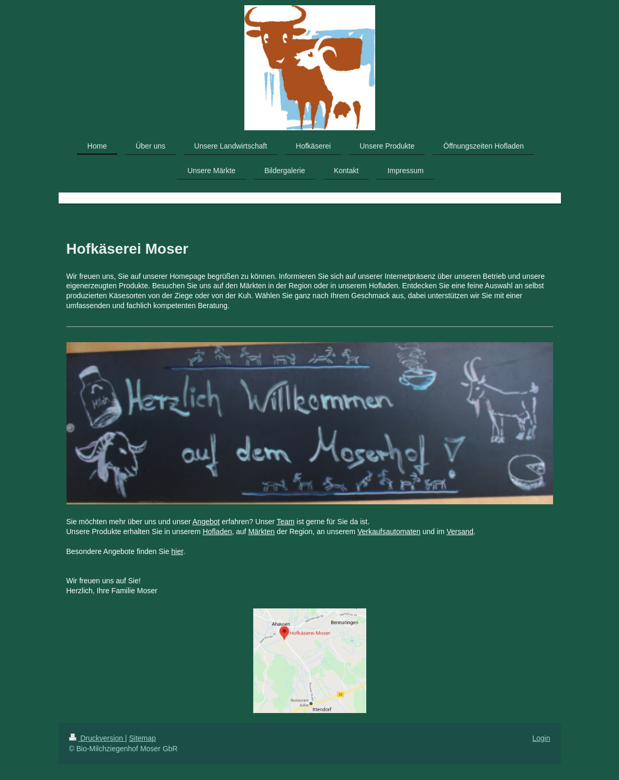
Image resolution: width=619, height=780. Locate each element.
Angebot (206, 521)
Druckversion (97, 738)
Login (541, 738)
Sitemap (142, 738)
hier (177, 551)
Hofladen (217, 531)
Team (286, 521)
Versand (459, 531)
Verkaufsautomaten (389, 531)
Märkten (261, 531)
